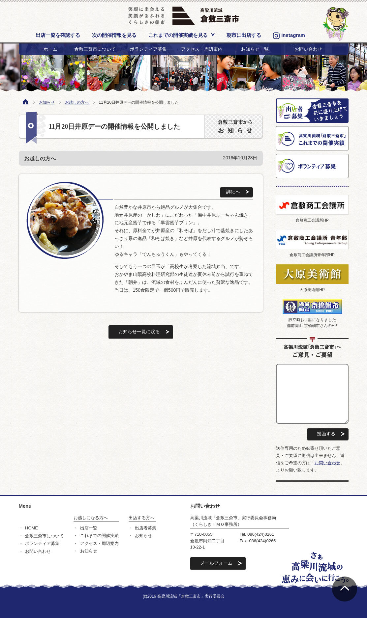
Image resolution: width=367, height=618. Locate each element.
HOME (31, 527)
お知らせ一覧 (255, 49)
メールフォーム (216, 563)
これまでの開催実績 (99, 535)
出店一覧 (88, 527)
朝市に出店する (244, 35)
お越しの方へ (77, 102)
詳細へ (233, 191)
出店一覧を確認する (58, 35)
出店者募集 (145, 527)
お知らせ (47, 102)
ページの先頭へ (344, 589)
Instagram (289, 36)
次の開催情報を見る (114, 35)
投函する (326, 433)
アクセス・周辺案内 (202, 49)
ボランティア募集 (148, 49)
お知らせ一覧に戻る (139, 331)
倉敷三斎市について (95, 49)
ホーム (50, 49)
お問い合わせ (308, 49)
